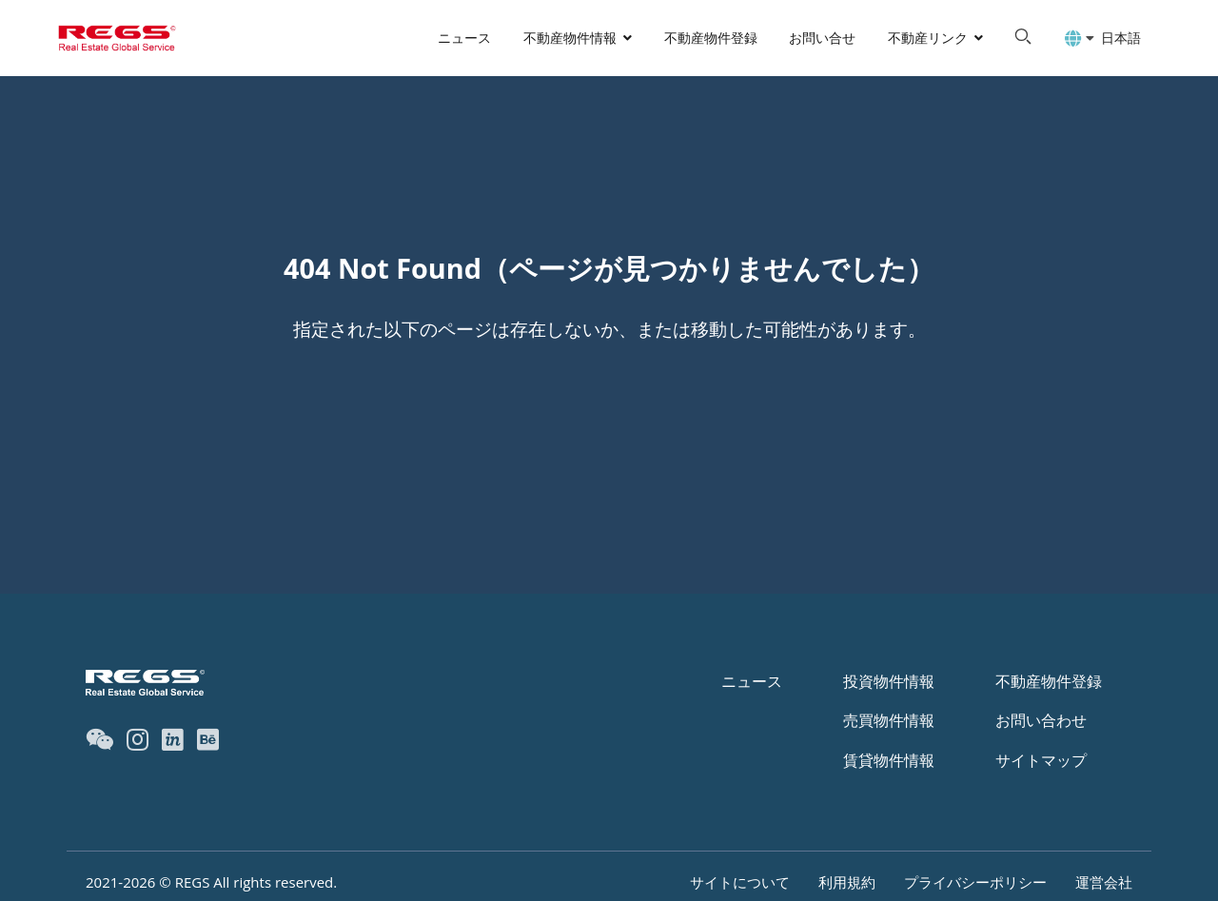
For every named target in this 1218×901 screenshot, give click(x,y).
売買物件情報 (888, 720)
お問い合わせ (1041, 720)
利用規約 (846, 881)
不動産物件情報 (570, 38)
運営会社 (1103, 881)
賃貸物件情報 (888, 760)
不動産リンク (928, 38)
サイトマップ (1041, 760)
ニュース (464, 38)
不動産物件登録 (710, 38)
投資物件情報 (888, 681)
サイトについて (740, 881)
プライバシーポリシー (975, 881)
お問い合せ (822, 38)
